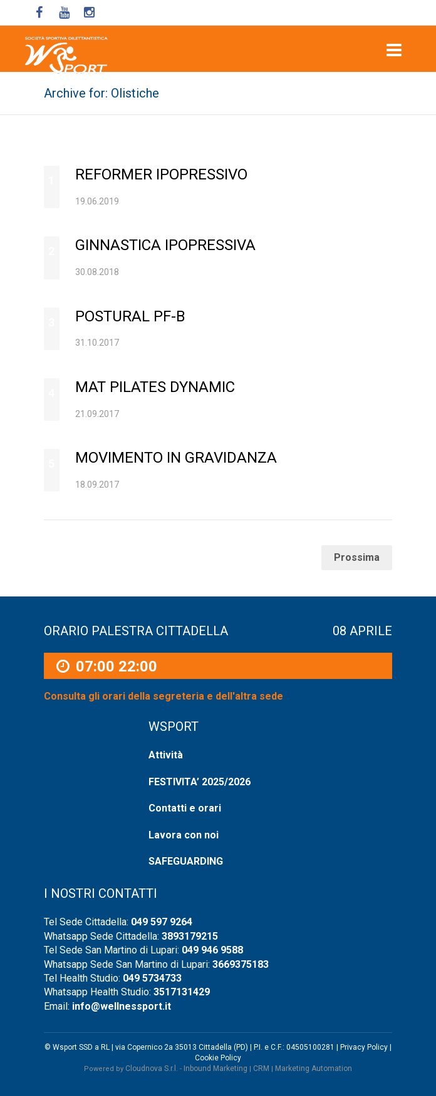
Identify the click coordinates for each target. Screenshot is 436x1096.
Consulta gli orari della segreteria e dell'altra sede (163, 696)
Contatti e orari (184, 808)
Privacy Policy (364, 1047)
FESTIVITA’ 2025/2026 (199, 782)
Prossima (357, 557)
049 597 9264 (161, 922)
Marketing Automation (313, 1068)
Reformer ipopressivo (161, 174)
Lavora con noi (183, 835)
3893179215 (190, 936)
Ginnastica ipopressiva (165, 245)
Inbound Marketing (215, 1068)
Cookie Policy (218, 1057)
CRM (261, 1068)
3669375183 (240, 964)
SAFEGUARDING (185, 861)
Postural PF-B (130, 316)
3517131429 (181, 992)
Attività (165, 755)
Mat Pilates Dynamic (155, 387)
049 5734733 (152, 978)
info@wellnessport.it (121, 1006)
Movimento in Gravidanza (176, 457)
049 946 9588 (212, 950)
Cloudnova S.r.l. (151, 1068)
